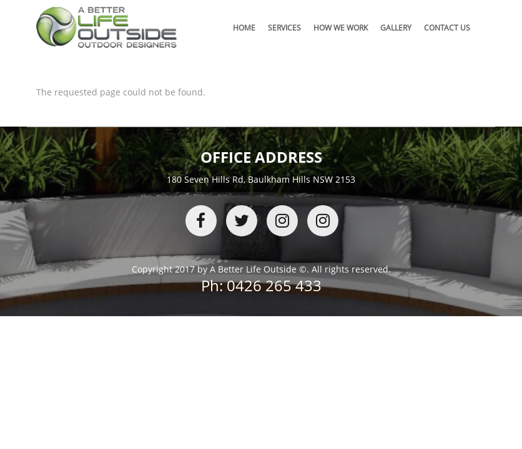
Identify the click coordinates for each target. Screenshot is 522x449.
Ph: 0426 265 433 (261, 285)
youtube (322, 220)
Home (244, 27)
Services (284, 27)
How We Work (340, 27)
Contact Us (447, 27)
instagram (282, 220)
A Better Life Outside (253, 269)
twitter (241, 220)
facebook (201, 220)
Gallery (395, 27)
